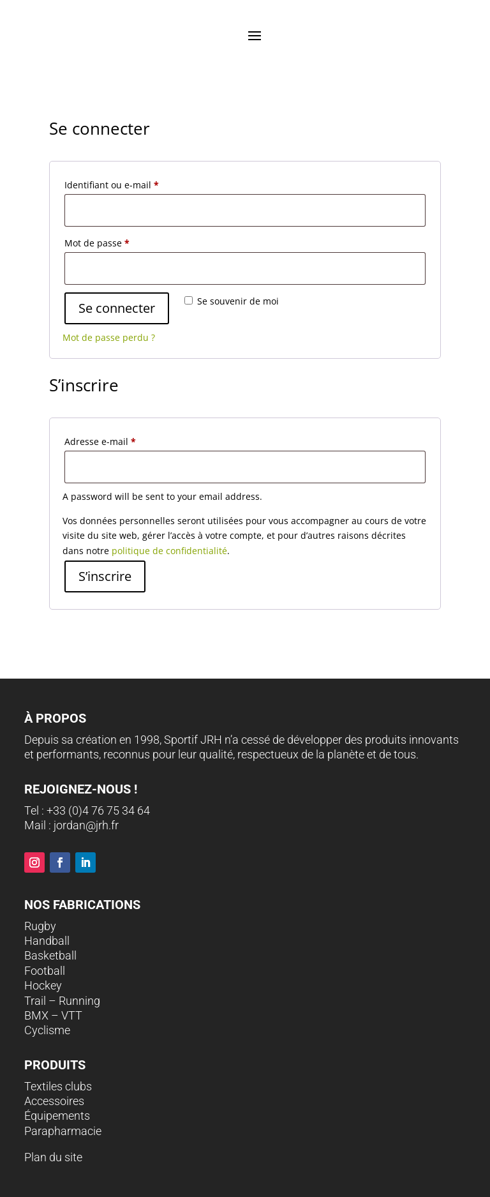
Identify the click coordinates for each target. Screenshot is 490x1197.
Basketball (50, 955)
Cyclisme (47, 1030)
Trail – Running (62, 1000)
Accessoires (54, 1101)
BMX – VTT (53, 1015)
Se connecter (116, 308)
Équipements (57, 1115)
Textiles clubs (58, 1086)
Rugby (40, 926)
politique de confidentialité (169, 551)
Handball (47, 940)
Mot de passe (97, 243)
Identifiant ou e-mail (111, 185)
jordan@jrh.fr (86, 825)
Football (44, 970)
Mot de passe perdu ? (109, 337)
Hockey (43, 985)
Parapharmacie (62, 1131)
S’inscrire (104, 576)
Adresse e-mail (100, 441)
